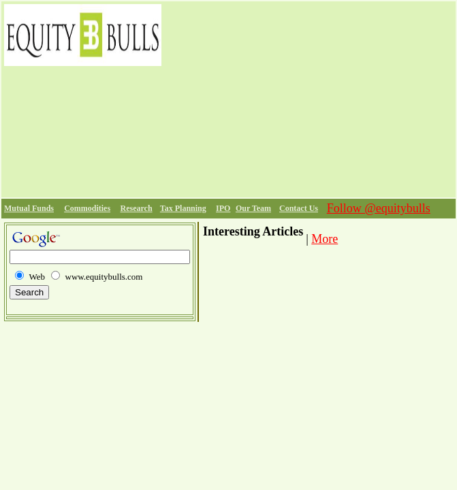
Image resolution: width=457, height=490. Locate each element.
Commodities (87, 208)
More (324, 239)
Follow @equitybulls (378, 208)
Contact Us (298, 208)
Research (136, 208)
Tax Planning (183, 208)
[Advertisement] (308, 99)
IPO (223, 208)
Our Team (253, 208)
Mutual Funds (29, 208)
